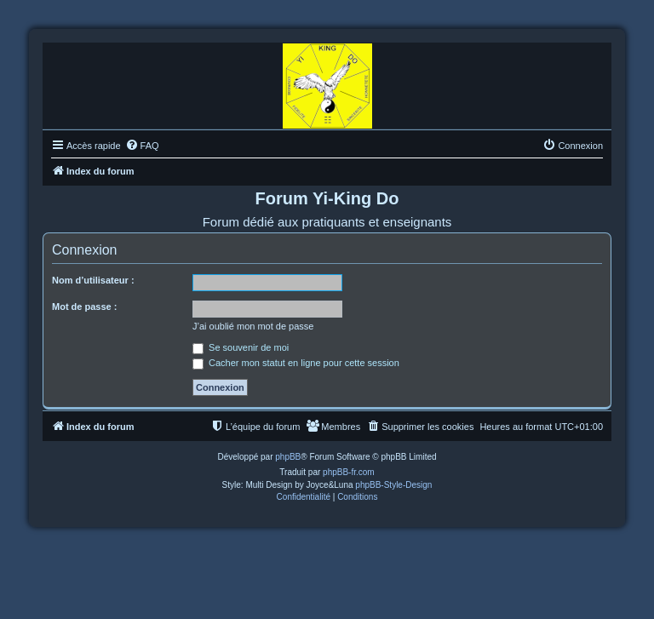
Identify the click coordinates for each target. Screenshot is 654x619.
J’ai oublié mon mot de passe (252, 326)
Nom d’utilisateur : (93, 280)
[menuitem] (142, 145)
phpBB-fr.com (349, 472)
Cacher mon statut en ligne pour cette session (295, 363)
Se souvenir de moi (240, 347)
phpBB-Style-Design (393, 485)
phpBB (288, 456)
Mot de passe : (84, 306)
